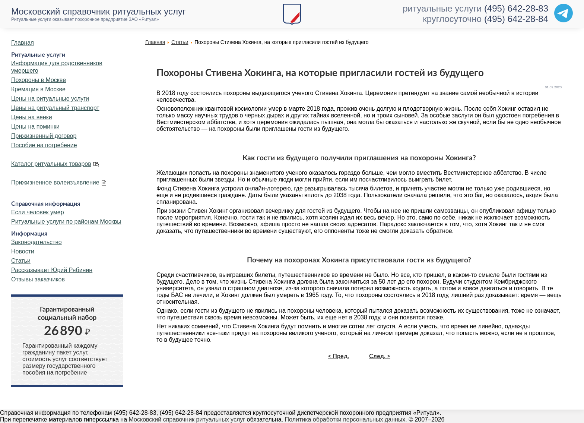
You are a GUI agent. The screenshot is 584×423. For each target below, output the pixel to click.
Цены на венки (31, 117)
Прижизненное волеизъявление (55, 182)
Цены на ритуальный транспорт (55, 108)
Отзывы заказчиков (38, 279)
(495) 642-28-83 (516, 8)
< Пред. (338, 356)
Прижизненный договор (43, 136)
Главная (22, 43)
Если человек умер (37, 212)
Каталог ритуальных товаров (51, 164)
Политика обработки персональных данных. (346, 419)
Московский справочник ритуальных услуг (187, 419)
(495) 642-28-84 (516, 19)
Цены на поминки (35, 126)
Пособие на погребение (44, 145)
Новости (22, 251)
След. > (379, 356)
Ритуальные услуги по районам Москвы (66, 221)
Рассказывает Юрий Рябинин (51, 270)
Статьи (21, 261)
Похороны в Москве (38, 80)
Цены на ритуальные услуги (50, 98)
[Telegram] (563, 13)
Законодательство (36, 242)
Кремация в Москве (38, 89)
